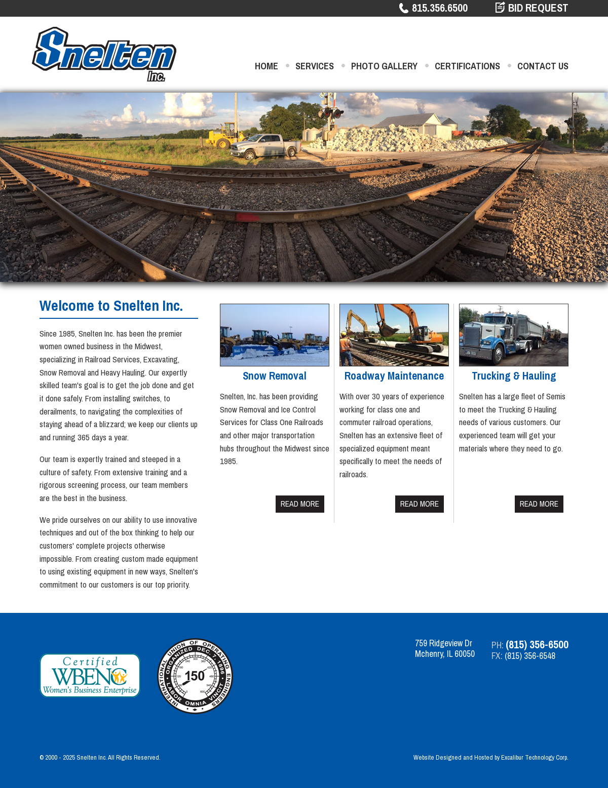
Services (314, 66)
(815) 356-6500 (537, 644)
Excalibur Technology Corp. (534, 757)
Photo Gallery (384, 66)
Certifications (467, 66)
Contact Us (542, 66)
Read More (300, 503)
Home (266, 66)
